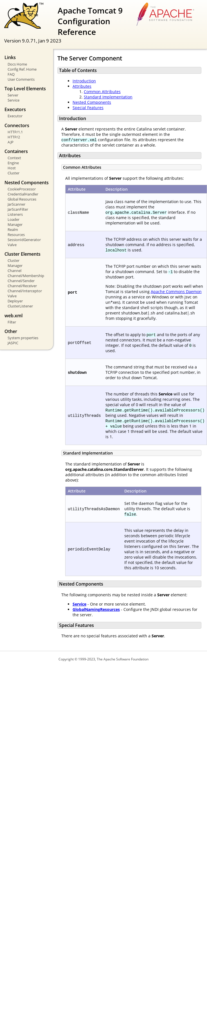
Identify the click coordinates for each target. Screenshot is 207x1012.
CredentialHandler (23, 194)
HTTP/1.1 (15, 131)
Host (12, 167)
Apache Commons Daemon (176, 291)
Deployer (15, 300)
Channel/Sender (21, 280)
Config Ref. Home (22, 69)
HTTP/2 (14, 137)
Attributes (82, 86)
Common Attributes (102, 91)
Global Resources (22, 199)
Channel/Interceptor (25, 290)
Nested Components (92, 102)
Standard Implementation (108, 97)
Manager (15, 224)
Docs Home (17, 64)
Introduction (84, 81)
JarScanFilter (18, 209)
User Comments (21, 79)
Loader (13, 219)
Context (14, 157)
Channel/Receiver (22, 285)
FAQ (11, 74)
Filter (12, 322)
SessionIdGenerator (24, 239)
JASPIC (13, 342)
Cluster (13, 173)
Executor (15, 115)
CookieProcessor (22, 189)
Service (13, 100)
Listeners (15, 214)
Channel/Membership (26, 275)
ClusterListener (20, 306)
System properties (23, 337)
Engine (13, 162)
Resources (16, 234)
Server (13, 95)
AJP (11, 142)
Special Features (88, 107)
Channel (14, 270)
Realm (13, 229)
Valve (12, 244)
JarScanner (16, 204)
